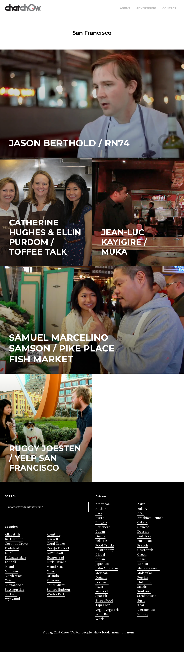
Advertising (146, 8)
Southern (144, 591)
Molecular (144, 573)
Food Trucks (104, 545)
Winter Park (56, 594)
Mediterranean (148, 568)
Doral (9, 553)
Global (100, 555)
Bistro (99, 518)
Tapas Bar (102, 605)
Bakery (142, 509)
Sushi (141, 600)
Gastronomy (104, 550)
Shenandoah (14, 585)
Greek (141, 555)
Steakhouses (146, 596)
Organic (101, 577)
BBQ (140, 513)
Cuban (100, 532)
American (102, 504)
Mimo (51, 571)
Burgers (101, 522)
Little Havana (56, 562)
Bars (98, 513)
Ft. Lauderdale (15, 557)
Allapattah (12, 534)
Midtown (11, 571)
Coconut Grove (16, 544)
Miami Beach (56, 567)
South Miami (56, 585)
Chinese (143, 527)
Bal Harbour (14, 539)
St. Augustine (14, 589)
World (100, 619)
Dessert (143, 532)
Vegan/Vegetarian (108, 610)
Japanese (102, 564)
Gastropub (145, 550)
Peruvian (102, 582)
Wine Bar (102, 614)
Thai (140, 605)
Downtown (55, 553)
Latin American (106, 568)
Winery (142, 614)
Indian (100, 559)
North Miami (14, 576)
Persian (142, 577)
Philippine (144, 582)
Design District (58, 548)
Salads (142, 587)
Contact (169, 8)
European (144, 541)
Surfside (11, 594)
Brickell (52, 539)
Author (100, 509)
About (125, 8)
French (142, 545)
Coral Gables (56, 544)
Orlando (53, 576)
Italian (142, 559)
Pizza (99, 587)
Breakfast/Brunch (150, 518)
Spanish (101, 596)
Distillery (144, 536)
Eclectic (101, 541)
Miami (9, 567)
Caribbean (103, 527)
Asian (141, 504)
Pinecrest (54, 580)
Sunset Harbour (58, 589)
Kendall (10, 562)
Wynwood (12, 599)
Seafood (101, 591)
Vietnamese (146, 610)
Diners (100, 536)
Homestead (55, 557)
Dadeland (12, 548)
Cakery (142, 522)
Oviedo (10, 580)
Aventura (53, 534)
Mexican (101, 573)
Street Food (104, 600)
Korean (142, 564)
